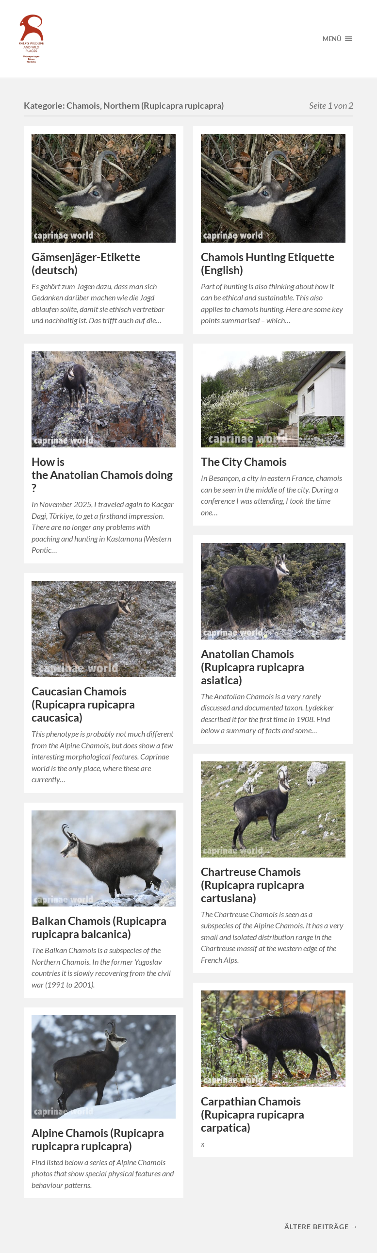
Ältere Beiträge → (321, 1226)
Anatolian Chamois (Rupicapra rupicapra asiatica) (252, 667)
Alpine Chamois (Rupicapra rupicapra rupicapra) (98, 1139)
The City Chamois (244, 461)
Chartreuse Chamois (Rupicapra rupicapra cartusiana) (252, 885)
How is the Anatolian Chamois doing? (102, 475)
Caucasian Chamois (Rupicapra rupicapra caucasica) (83, 704)
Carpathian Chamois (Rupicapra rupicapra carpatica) (252, 1114)
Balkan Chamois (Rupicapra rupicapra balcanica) (99, 927)
